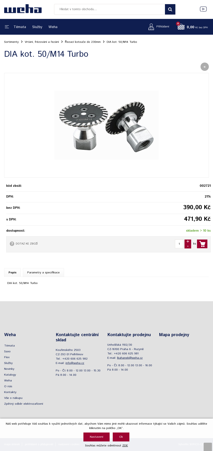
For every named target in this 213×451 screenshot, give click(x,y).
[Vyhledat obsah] (170, 9)
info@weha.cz (75, 363)
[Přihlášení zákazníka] (157, 27)
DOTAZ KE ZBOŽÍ (27, 244)
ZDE (125, 446)
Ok (121, 437)
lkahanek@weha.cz (130, 358)
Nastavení (96, 437)
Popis (12, 272)
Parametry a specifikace (43, 272)
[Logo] (23, 9)
